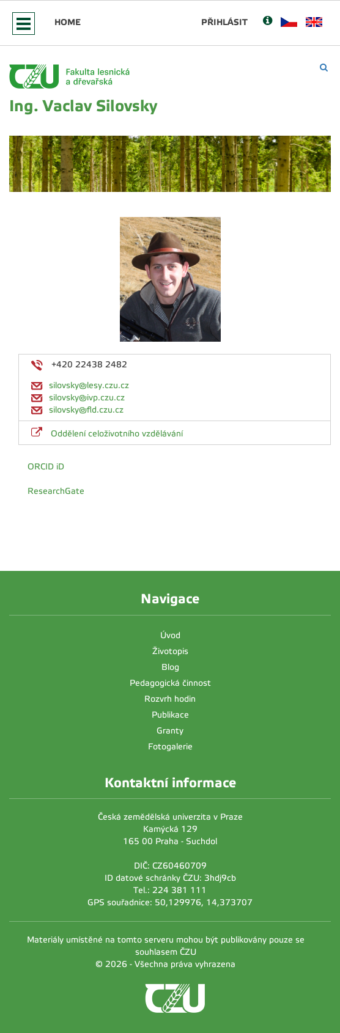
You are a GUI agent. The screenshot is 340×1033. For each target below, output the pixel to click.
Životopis (170, 651)
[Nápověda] (267, 21)
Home (67, 22)
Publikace (170, 714)
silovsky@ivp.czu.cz (87, 397)
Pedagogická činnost (170, 683)
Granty (170, 730)
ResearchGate (56, 491)
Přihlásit (224, 22)
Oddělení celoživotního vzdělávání (117, 433)
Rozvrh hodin (170, 699)
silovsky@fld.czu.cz (86, 409)
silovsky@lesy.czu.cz (89, 385)
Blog (170, 667)
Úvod (170, 635)
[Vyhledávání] (324, 67)
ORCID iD (46, 466)
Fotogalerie (170, 746)
